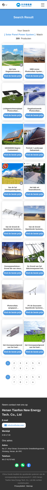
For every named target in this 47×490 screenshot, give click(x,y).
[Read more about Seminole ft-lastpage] (33, 382)
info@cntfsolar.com (14, 425)
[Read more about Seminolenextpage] (26, 382)
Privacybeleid (19, 486)
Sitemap (29, 486)
